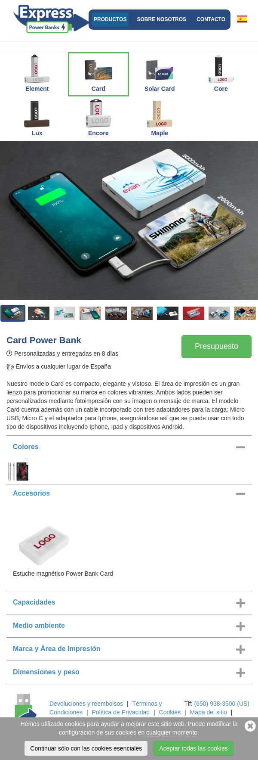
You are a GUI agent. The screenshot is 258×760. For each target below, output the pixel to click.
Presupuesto (216, 346)
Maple (159, 117)
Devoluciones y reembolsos (86, 703)
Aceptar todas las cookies (193, 748)
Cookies (170, 712)
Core (221, 72)
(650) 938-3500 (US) (221, 703)
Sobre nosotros (161, 19)
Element (37, 72)
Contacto (211, 19)
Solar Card (159, 72)
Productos (110, 19)
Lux (37, 117)
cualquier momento (171, 732)
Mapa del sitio (208, 712)
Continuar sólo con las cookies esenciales (86, 748)
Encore (98, 117)
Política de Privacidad (121, 712)
